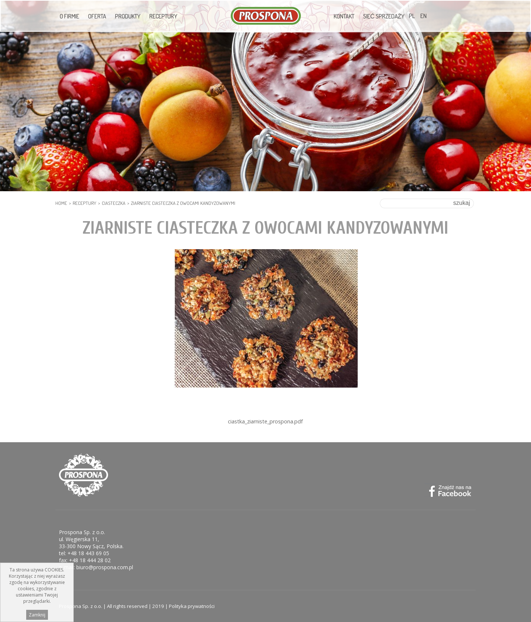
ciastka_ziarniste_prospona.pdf (265, 421)
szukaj (461, 203)
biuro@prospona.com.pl (104, 567)
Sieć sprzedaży (384, 16)
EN (423, 16)
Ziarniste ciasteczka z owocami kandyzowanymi (183, 203)
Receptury (163, 16)
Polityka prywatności (192, 606)
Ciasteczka (113, 203)
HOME (61, 203)
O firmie (69, 16)
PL (412, 16)
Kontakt (344, 16)
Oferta (97, 16)
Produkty (127, 16)
